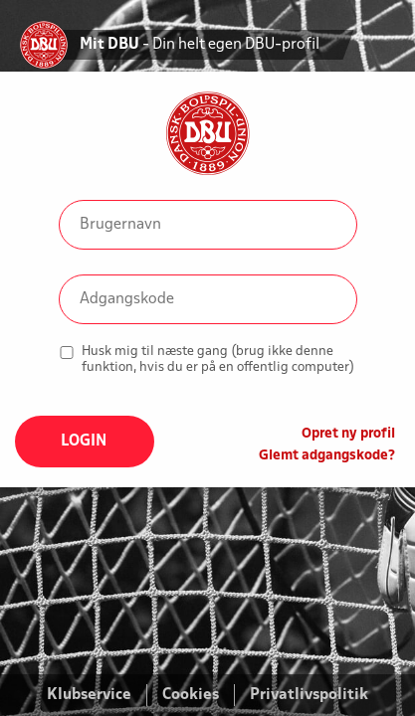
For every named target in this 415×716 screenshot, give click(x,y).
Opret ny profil (348, 434)
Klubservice (89, 695)
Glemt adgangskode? (327, 455)
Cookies (190, 695)
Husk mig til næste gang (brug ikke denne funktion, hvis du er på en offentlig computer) (218, 359)
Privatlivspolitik (309, 695)
